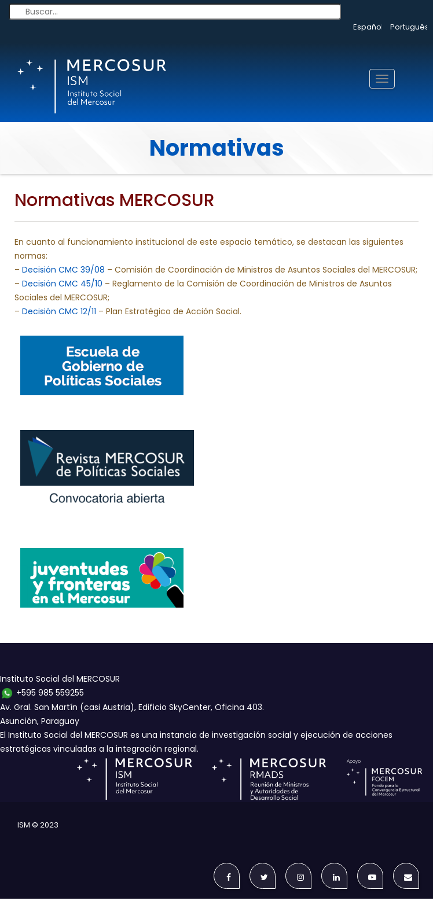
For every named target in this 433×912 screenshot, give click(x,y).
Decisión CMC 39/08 (63, 269)
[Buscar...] (175, 11)
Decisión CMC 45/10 (62, 283)
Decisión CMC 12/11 (59, 311)
